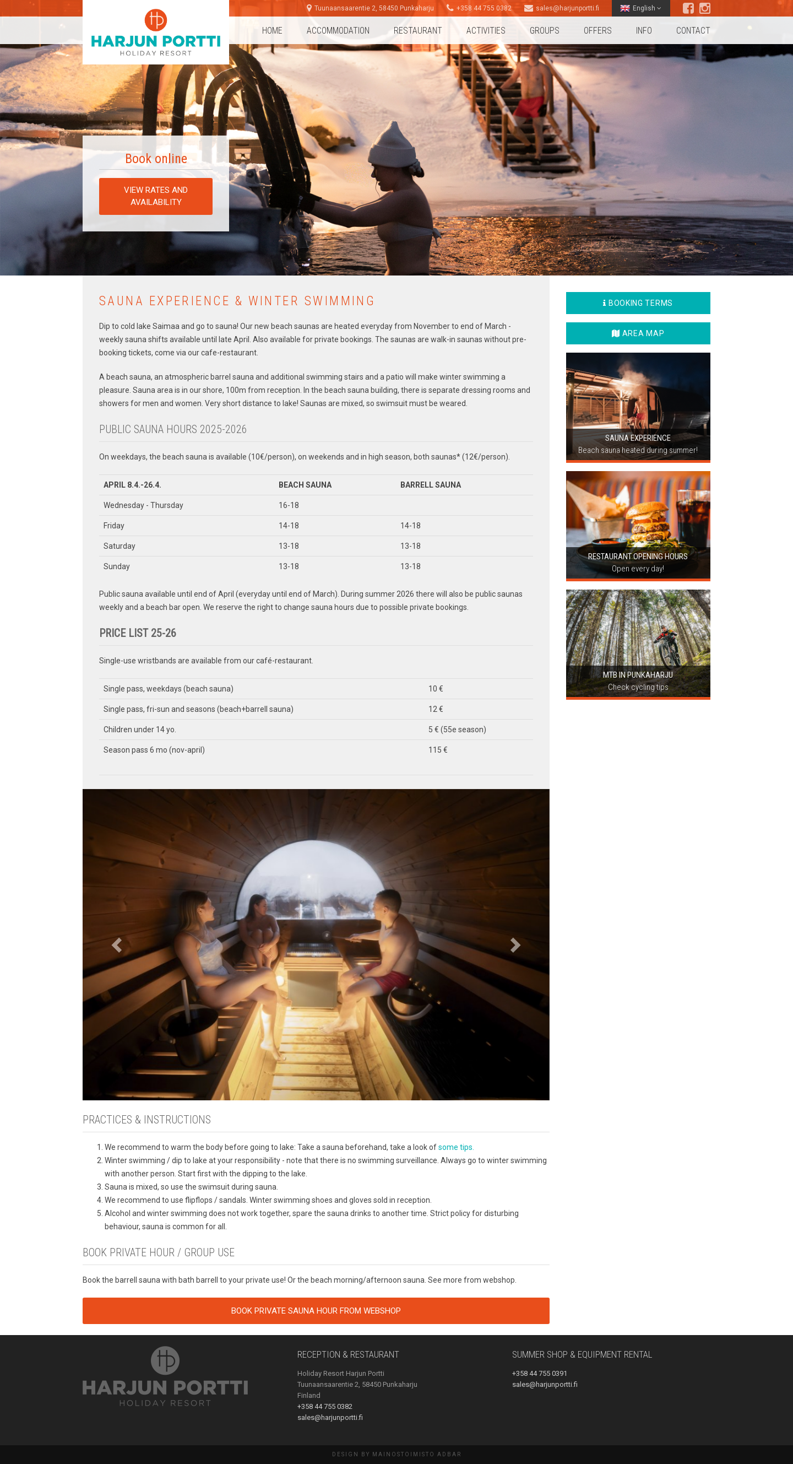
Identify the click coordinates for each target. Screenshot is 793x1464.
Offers (598, 30)
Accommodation (338, 30)
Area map (638, 333)
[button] (118, 944)
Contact (693, 30)
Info (644, 30)
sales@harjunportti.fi (567, 8)
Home (272, 30)
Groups (545, 30)
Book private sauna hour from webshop (316, 1311)
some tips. (456, 1147)
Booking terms (638, 303)
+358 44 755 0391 (539, 1373)
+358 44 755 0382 (484, 8)
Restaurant (418, 30)
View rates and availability (156, 196)
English (640, 8)
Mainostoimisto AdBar (416, 1454)
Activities (486, 30)
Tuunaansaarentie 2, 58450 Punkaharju (374, 8)
